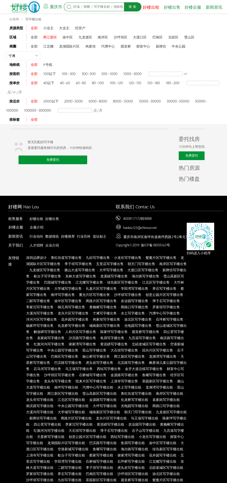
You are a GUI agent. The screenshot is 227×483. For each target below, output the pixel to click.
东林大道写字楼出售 (80, 276)
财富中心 (143, 46)
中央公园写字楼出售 (62, 350)
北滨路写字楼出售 (131, 363)
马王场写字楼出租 (144, 418)
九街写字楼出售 (98, 258)
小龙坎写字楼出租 (152, 437)
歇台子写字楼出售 (47, 276)
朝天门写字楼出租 (138, 412)
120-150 (135, 83)
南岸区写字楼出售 (173, 264)
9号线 (47, 65)
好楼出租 (151, 7)
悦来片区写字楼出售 (91, 381)
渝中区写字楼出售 (68, 301)
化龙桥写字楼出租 (134, 400)
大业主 (64, 28)
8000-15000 (123, 101)
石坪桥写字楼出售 (169, 319)
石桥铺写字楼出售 (92, 375)
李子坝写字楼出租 (99, 468)
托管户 (80, 28)
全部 (34, 28)
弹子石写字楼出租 (114, 431)
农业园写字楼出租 (142, 424)
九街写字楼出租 (70, 480)
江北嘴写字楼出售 (89, 282)
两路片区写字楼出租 (76, 418)
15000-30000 (150, 101)
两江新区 (50, 37)
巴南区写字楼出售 (64, 356)
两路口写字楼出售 (134, 307)
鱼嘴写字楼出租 (105, 449)
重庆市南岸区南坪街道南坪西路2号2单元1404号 (159, 237)
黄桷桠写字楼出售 (103, 307)
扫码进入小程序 (199, 253)
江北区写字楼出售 (156, 282)
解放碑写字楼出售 (47, 332)
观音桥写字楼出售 (145, 332)
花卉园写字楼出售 (75, 319)
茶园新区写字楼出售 (157, 381)
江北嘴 (48, 46)
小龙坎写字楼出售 (127, 258)
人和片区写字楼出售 (80, 332)
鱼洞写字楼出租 (133, 443)
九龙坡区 (85, 37)
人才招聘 (36, 245)
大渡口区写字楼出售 (142, 270)
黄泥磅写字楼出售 (114, 344)
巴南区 (157, 37)
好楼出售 (172, 7)
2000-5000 (73, 101)
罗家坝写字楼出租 (40, 474)
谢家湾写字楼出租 (131, 455)
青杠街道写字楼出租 (136, 394)
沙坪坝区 (120, 37)
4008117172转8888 (137, 219)
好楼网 (14, 19)
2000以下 (51, 101)
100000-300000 (37, 110)
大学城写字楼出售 (68, 289)
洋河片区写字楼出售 (41, 319)
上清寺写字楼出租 (40, 455)
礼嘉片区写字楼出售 (101, 289)
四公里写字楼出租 (47, 424)
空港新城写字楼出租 (73, 449)
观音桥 (126, 46)
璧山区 (189, 37)
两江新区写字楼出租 (62, 394)
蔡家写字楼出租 (101, 455)
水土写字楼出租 (129, 387)
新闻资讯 (214, 7)
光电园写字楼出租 (134, 406)
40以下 (48, 83)
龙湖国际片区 (69, 46)
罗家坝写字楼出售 (166, 307)
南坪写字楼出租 (66, 387)
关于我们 (15, 245)
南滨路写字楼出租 (40, 406)
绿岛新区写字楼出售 (122, 282)
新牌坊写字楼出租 (43, 418)
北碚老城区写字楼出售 (149, 344)
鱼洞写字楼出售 (112, 338)
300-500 (88, 74)
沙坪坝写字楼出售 (127, 295)
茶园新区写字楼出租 (101, 480)
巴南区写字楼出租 (99, 474)
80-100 (98, 83)
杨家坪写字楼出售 (40, 326)
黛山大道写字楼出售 (79, 270)
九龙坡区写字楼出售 (44, 270)
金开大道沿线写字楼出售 (144, 369)
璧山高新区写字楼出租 (99, 394)
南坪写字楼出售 (63, 295)
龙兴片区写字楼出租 (111, 418)
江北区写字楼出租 (71, 400)
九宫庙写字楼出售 (142, 338)
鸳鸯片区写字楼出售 (161, 258)
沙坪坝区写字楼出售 (59, 375)
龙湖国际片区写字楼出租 (66, 443)
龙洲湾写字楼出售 (162, 356)
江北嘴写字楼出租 (162, 461)
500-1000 (109, 74)
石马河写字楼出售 (47, 369)
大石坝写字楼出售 (124, 350)
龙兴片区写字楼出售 (73, 313)
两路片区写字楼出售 (101, 301)
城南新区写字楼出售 (104, 326)
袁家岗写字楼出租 (166, 400)
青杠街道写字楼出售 (66, 258)
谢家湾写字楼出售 (82, 344)
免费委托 (52, 160)
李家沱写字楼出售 (40, 307)
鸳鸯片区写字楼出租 (167, 480)
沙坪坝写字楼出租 (40, 480)
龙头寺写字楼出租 (40, 400)
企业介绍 (52, 245)
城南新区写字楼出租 (104, 412)
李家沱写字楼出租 (79, 424)
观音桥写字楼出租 (134, 480)
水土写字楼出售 (133, 313)
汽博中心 (108, 46)
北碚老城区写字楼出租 (166, 468)
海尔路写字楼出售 (145, 276)
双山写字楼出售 (94, 350)
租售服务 (15, 219)
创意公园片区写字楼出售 (164, 295)
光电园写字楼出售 (138, 326)
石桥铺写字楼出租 (99, 461)
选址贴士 (99, 236)
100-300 (69, 74)
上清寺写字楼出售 (124, 381)
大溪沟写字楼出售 (40, 313)
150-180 (153, 83)
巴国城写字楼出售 (57, 282)
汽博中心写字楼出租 (97, 387)
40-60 (65, 83)
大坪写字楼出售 (111, 270)
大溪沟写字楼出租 (40, 412)
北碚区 (173, 37)
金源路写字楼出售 (124, 375)
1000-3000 (132, 74)
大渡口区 (140, 37)
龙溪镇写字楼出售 (114, 276)
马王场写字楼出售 (79, 369)
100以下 (49, 74)
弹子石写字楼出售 (166, 301)
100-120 (116, 83)
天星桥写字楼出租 (51, 437)
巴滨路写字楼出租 (103, 443)
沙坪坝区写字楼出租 (132, 474)
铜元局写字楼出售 (71, 307)
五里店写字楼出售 (110, 264)
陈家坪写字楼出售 (114, 332)
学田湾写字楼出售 (134, 289)
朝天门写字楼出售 (141, 264)
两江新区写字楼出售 (129, 356)
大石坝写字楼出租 (82, 431)
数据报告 (52, 236)
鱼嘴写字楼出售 (154, 375)
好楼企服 (193, 7)
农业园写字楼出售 (134, 301)
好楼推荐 (68, 236)
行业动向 (36, 236)
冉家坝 (90, 46)
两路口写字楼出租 (166, 406)
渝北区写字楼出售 (138, 319)
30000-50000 (178, 101)
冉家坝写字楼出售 (106, 319)
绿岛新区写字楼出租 (167, 449)
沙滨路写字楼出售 (82, 338)
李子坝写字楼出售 (78, 264)
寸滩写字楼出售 (105, 313)
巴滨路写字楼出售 (68, 363)
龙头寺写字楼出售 (57, 381)
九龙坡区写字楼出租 (171, 412)
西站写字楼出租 (123, 437)
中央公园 (178, 46)
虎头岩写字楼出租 (131, 468)
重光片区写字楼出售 (94, 295)
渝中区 (67, 37)
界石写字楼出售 (164, 289)
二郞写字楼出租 (70, 468)
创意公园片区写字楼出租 (87, 437)
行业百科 (84, 236)
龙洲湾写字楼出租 (159, 387)
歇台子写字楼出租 (71, 455)
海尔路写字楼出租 (134, 449)
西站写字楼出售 (109, 369)
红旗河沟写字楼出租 (49, 431)
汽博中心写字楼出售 (164, 313)
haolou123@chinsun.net (140, 228)
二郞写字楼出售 (38, 301)
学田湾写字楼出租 (68, 461)
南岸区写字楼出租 (169, 394)
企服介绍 (36, 227)
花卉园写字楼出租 (162, 455)
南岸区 (103, 37)
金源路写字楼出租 (103, 400)
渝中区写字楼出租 (162, 443)
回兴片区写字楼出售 (157, 350)
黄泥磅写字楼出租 (110, 424)
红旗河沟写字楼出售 (49, 344)
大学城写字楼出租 (71, 412)
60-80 (81, 83)
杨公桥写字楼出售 (96, 356)
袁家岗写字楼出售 (51, 338)
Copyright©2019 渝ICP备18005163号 (143, 245)
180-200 (173, 83)
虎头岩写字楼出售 (99, 363)
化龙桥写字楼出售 (71, 326)
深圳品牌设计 (36, 258)
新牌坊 (161, 46)
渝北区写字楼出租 (166, 474)
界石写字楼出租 (70, 474)
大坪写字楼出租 (105, 406)
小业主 (48, 28)
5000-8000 (97, 101)
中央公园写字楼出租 (73, 406)
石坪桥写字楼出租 (131, 461)
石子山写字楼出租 (145, 431)
